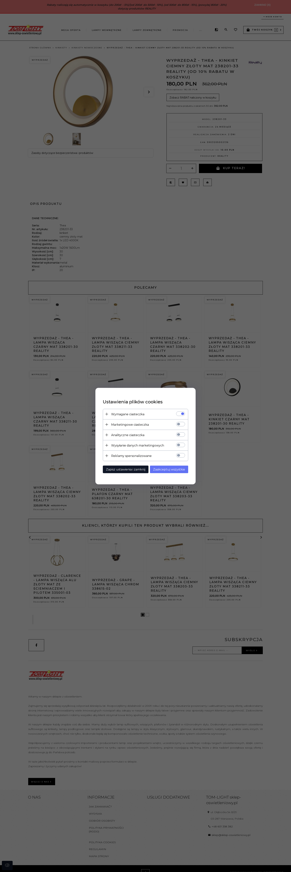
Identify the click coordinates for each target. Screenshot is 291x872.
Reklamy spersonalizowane (131, 455)
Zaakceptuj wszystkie (169, 469)
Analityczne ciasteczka (127, 435)
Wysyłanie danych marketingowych (137, 445)
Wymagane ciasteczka (127, 414)
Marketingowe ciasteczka (130, 424)
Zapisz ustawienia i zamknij (125, 469)
